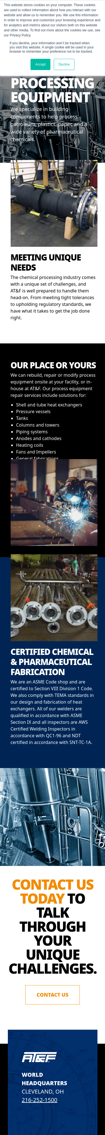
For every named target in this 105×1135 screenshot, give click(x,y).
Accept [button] (40, 64)
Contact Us (53, 994)
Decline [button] (64, 64)
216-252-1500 (39, 1100)
